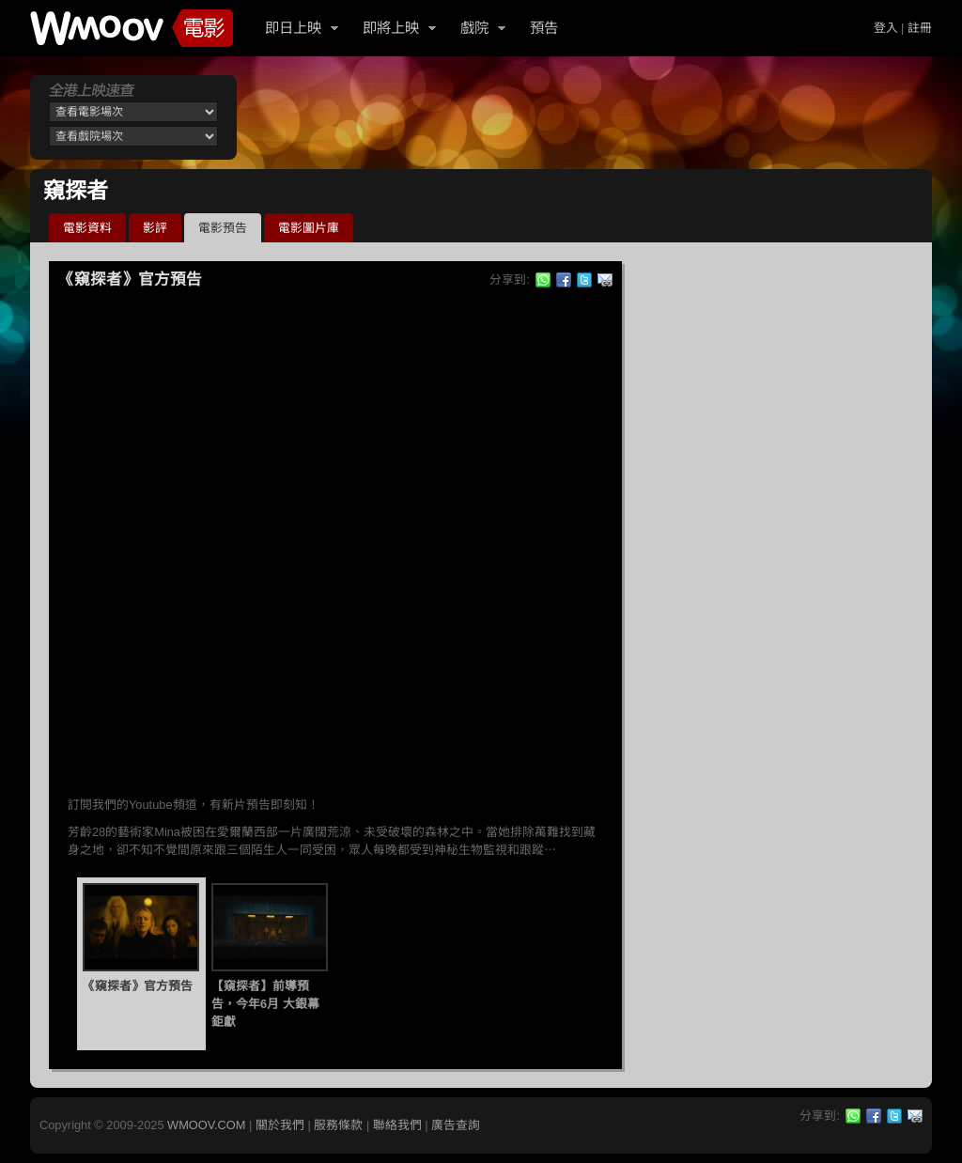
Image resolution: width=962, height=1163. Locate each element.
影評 (155, 228)
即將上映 (391, 28)
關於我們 (280, 1125)
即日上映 (293, 28)
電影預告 (222, 228)
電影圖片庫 (308, 228)
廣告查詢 (455, 1125)
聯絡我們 (397, 1125)
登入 (886, 28)
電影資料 (87, 228)
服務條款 (338, 1125)
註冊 (920, 28)
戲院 (474, 28)
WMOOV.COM (206, 1125)
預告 (544, 28)
